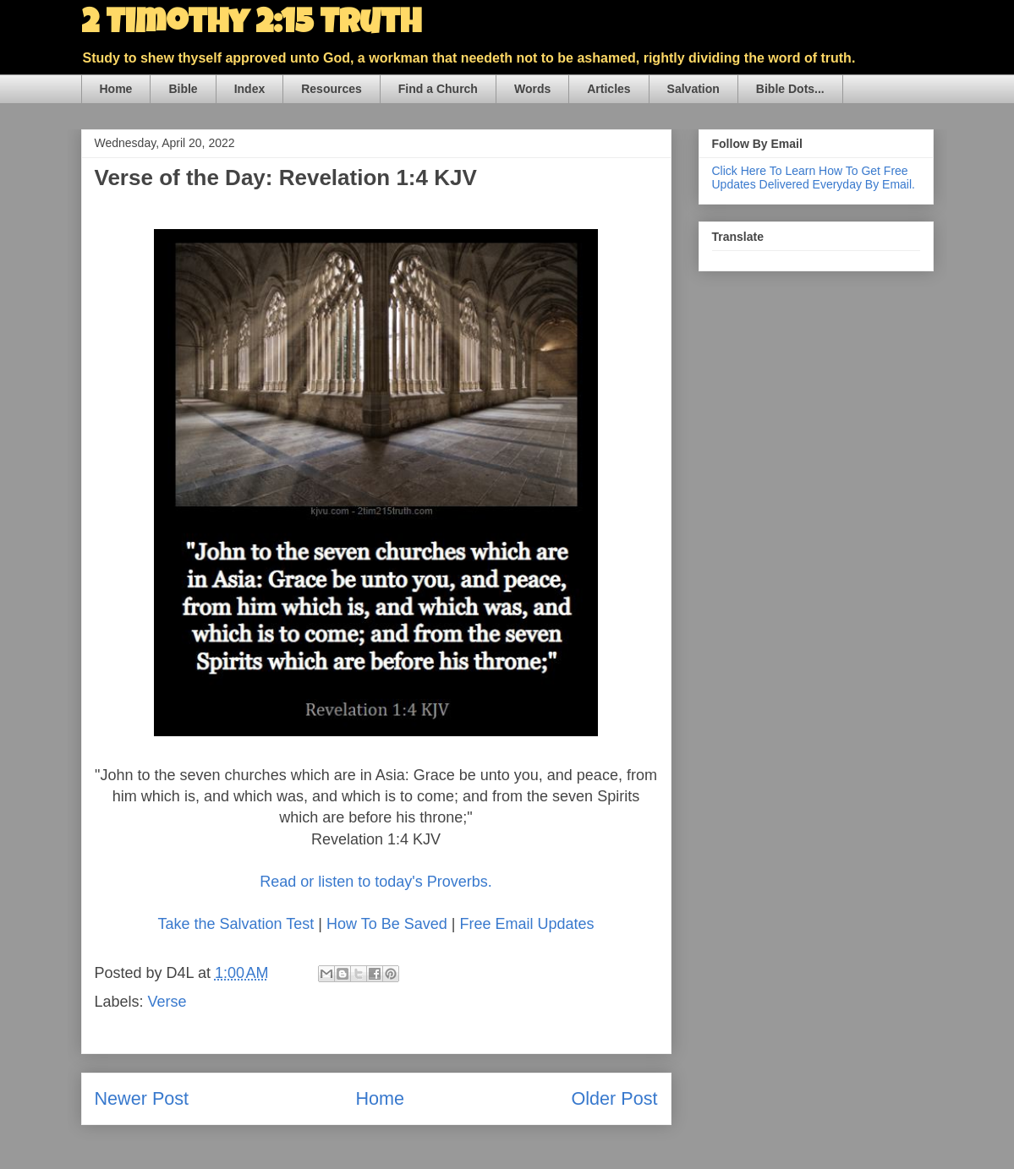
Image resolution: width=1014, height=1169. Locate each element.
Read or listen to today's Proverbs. (376, 881)
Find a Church (438, 89)
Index (250, 89)
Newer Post (142, 1098)
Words (532, 89)
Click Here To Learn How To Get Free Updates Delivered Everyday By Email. (813, 177)
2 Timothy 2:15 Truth (251, 25)
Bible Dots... (790, 89)
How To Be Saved (386, 923)
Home (116, 89)
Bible (182, 89)
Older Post (614, 1098)
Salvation (693, 89)
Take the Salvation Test (236, 923)
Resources (331, 89)
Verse (167, 1001)
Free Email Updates (526, 923)
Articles (608, 89)
